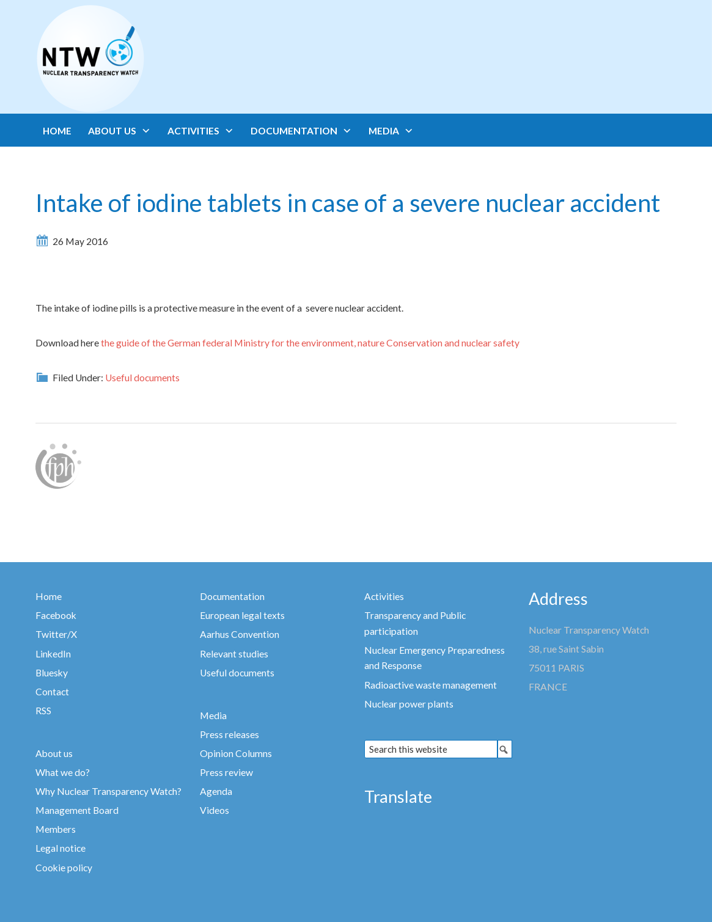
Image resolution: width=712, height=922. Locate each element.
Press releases (229, 734)
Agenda (216, 791)
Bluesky (51, 672)
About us (54, 753)
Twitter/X (56, 634)
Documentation (232, 596)
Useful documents (142, 377)
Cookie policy (63, 867)
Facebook (55, 615)
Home (48, 596)
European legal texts (242, 615)
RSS (43, 710)
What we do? (62, 772)
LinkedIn (53, 653)
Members (55, 829)
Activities (384, 596)
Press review (226, 772)
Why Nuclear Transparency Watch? (108, 791)
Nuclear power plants (408, 703)
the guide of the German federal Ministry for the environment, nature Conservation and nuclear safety (310, 342)
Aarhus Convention (239, 634)
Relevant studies (234, 653)
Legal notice (60, 848)
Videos (214, 810)
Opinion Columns (236, 753)
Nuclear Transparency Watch (138, 59)
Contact (52, 691)
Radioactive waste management (430, 684)
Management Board (77, 810)
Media (213, 715)
